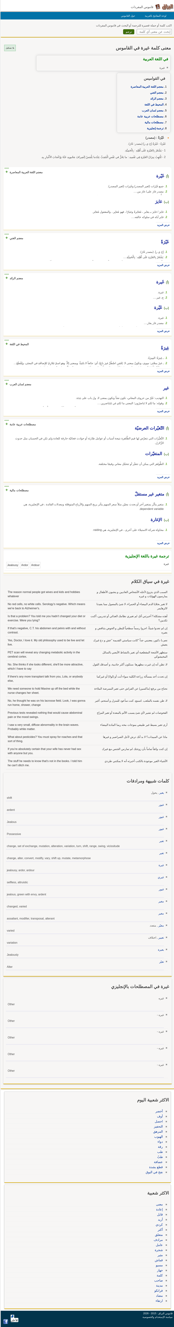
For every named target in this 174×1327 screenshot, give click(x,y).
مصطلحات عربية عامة (150, 116)
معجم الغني (156, 92)
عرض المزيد (163, 225)
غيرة (160, 865)
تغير (161, 841)
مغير (160, 901)
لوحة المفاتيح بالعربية (155, 15)
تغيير (160, 937)
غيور (160, 804)
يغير (161, 792)
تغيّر (161, 961)
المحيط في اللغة (153, 104)
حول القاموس (127, 15)
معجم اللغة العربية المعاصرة (146, 86)
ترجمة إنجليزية (154, 128)
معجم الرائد (156, 98)
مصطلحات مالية (153, 122)
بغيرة (160, 949)
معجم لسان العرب (152, 110)
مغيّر (160, 925)
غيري (160, 877)
